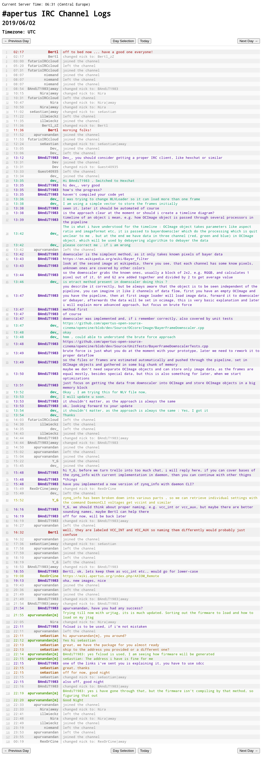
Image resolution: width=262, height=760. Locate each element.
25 (7, 162)
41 (7, 254)
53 (7, 343)
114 (8, 672)
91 (7, 562)
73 (7, 460)
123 (8, 718)
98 (7, 594)
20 (7, 139)
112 (8, 663)
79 (7, 493)
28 (7, 175)
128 (8, 741)
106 (8, 635)
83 (7, 520)
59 (7, 396)
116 (8, 681)
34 (7, 203)
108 (8, 644)
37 (7, 219)
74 (7, 465)
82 (7, 516)
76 (7, 479)
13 (7, 107)
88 (7, 548)
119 (8, 700)
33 (7, 198)
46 (7, 295)
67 (7, 433)
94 (7, 575)
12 (7, 102)
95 (7, 580)
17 (7, 125)
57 (7, 385)
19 (7, 134)
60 (7, 401)
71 (7, 451)
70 (7, 447)
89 (7, 552)
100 (8, 603)
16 (7, 120)
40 (7, 249)
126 (8, 732)
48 (7, 313)
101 (8, 608)
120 (8, 704)
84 (7, 525)
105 (8, 631)
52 (7, 336)
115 (8, 677)
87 (7, 543)
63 (7, 415)
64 (7, 419)
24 (7, 157)
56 (7, 373)
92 (7, 566)
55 (7, 362)
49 (7, 318)
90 (7, 557)
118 (8, 693)
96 (7, 585)
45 (7, 281)
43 (7, 265)
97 (7, 589)
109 (8, 649)
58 (7, 392)
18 (7, 130)
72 (7, 456)
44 (7, 274)
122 (8, 713)
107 (8, 640)
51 (7, 332)
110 (8, 654)
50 (7, 325)
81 (7, 509)
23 (7, 153)
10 (7, 93)
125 (8, 727)
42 (7, 258)
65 (7, 424)
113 (8, 667)
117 (8, 686)
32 (7, 194)
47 (7, 309)
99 (7, 598)
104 (8, 626)
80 (7, 500)
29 (7, 180)
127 (8, 736)
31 (7, 189)
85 (7, 532)
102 (8, 614)
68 (7, 438)
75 (7, 472)
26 (7, 166)
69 (7, 442)
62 (7, 410)
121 (8, 709)
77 (7, 483)
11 (7, 97)
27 (7, 171)
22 (7, 148)
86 (7, 539)
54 (7, 352)
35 (7, 208)
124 (8, 723)
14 (7, 111)
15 (7, 116)
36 (7, 212)
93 (7, 571)
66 (7, 428)
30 (7, 185)
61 (7, 405)
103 (8, 621)
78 (7, 488)
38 (7, 233)
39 (7, 244)
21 (7, 143)
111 (8, 658)
